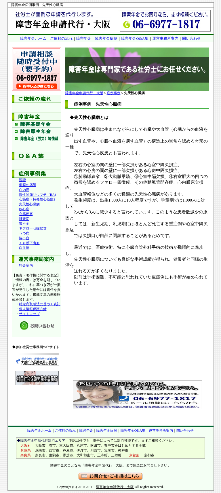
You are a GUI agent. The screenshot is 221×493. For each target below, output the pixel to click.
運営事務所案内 (165, 38)
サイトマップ (29, 314)
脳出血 (24, 238)
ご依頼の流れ (61, 38)
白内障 (24, 190)
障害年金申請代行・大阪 (84, 93)
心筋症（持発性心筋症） (38, 199)
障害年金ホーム (33, 38)
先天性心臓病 (29, 204)
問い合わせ (191, 38)
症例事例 (114, 93)
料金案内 (26, 265)
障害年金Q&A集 (134, 38)
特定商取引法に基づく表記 (39, 304)
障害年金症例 (106, 38)
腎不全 (24, 223)
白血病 (24, 248)
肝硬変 (24, 219)
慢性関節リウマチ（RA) (37, 195)
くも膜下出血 (29, 243)
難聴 (22, 180)
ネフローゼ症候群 (33, 228)
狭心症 (24, 209)
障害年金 (83, 38)
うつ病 (24, 233)
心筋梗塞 (26, 214)
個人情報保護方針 (33, 309)
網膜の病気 (27, 185)
